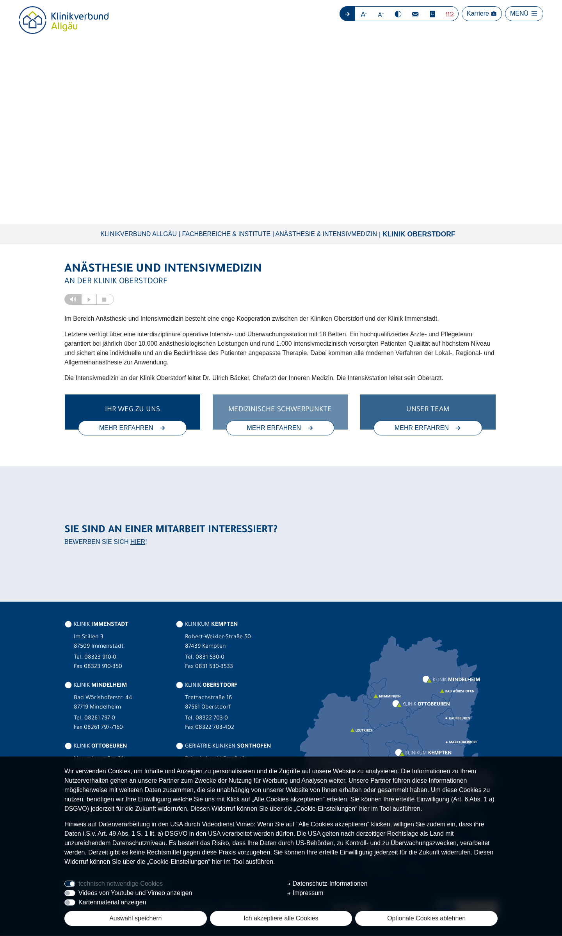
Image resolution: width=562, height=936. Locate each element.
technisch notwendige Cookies (120, 883)
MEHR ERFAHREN (132, 428)
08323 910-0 (100, 658)
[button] (364, 13)
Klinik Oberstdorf (418, 234)
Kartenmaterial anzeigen (112, 902)
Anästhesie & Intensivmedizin (326, 234)
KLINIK (96, 625)
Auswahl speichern (135, 918)
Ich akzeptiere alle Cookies (281, 918)
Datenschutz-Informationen (327, 883)
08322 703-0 (212, 719)
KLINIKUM (207, 625)
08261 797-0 (99, 719)
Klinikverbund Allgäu (138, 234)
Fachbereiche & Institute (226, 234)
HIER (137, 542)
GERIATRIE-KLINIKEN (223, 747)
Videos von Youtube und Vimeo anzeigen (135, 893)
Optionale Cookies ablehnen (426, 918)
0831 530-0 (210, 658)
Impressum (305, 893)
